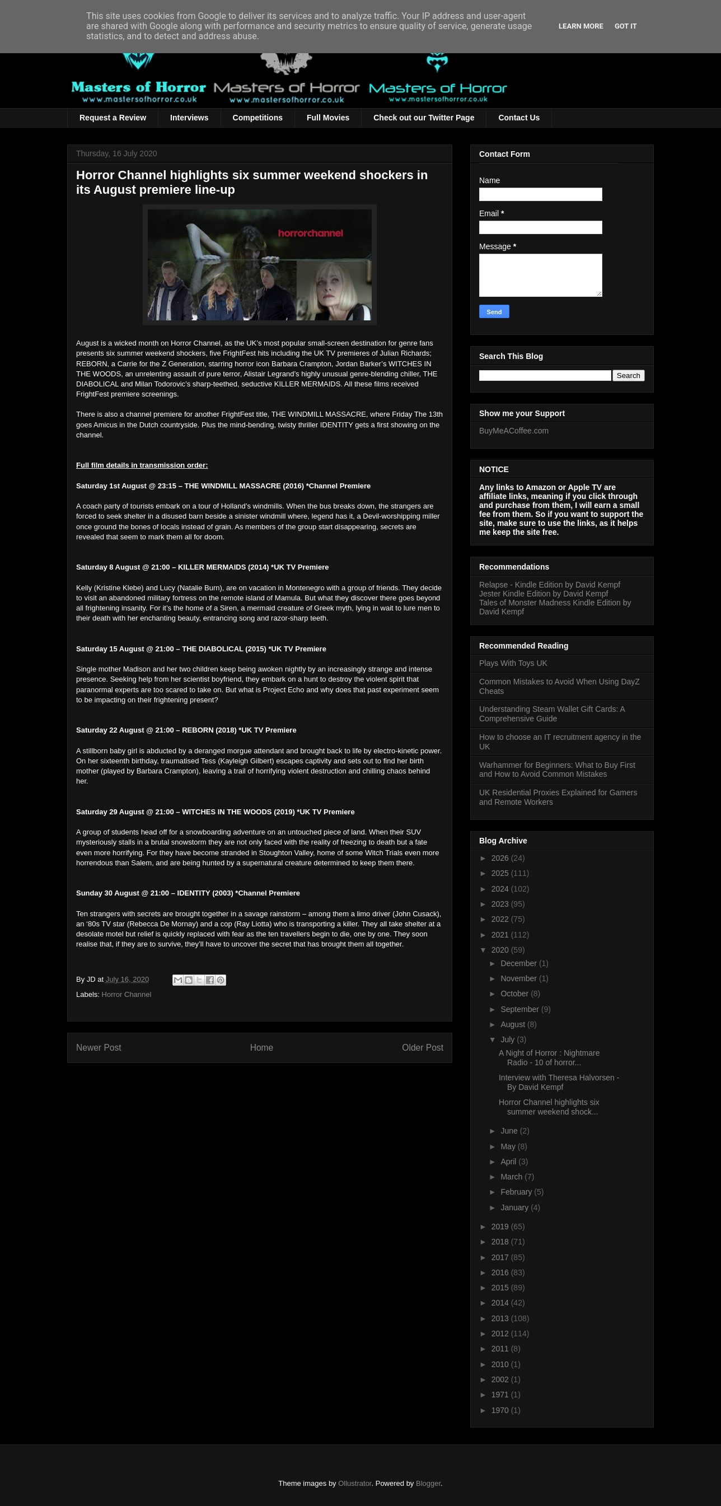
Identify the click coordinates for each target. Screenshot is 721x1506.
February (517, 1191)
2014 (501, 1302)
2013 (501, 1318)
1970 (501, 1410)
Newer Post (98, 1047)
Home (262, 1047)
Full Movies (328, 117)
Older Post (422, 1047)
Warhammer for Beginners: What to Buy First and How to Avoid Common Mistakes (557, 770)
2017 (501, 1257)
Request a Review (112, 117)
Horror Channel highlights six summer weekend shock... (549, 1107)
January (515, 1207)
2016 (501, 1272)
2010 (501, 1364)
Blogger (428, 1483)
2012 (501, 1333)
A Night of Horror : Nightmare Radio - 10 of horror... (549, 1057)
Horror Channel (127, 994)
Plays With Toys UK (513, 663)
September (520, 1009)
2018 (501, 1241)
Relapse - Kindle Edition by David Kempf (549, 584)
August (513, 1024)
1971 (501, 1394)
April (509, 1161)
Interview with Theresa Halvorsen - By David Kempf (559, 1082)
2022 (501, 919)
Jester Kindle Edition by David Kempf (543, 593)
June (509, 1130)
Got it (626, 26)
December (519, 963)
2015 (501, 1287)
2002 (501, 1379)
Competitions (258, 117)
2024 (501, 888)
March (512, 1176)
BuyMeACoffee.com (514, 430)
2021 (501, 934)
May (508, 1146)
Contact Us (519, 117)
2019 (501, 1226)
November (519, 978)
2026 (501, 858)
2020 (501, 949)
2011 (501, 1348)
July (508, 1039)
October (515, 993)
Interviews (189, 117)
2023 (501, 903)
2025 (501, 873)
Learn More (581, 26)
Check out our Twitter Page (423, 117)
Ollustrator (354, 1483)
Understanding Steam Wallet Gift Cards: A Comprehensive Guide (552, 714)
